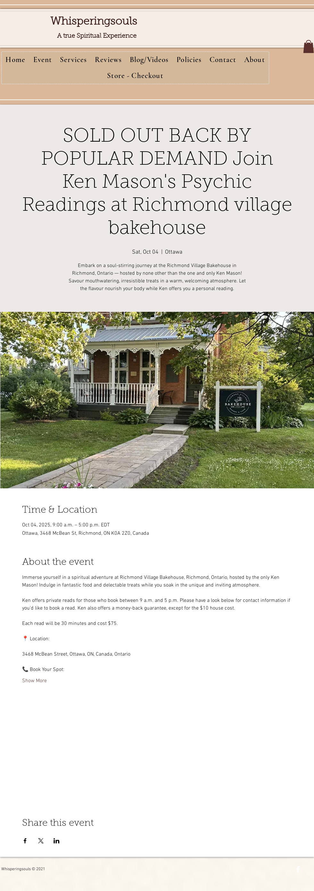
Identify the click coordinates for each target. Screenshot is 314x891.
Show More (34, 681)
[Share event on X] (41, 840)
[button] (308, 46)
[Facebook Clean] (298, 869)
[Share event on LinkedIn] (57, 840)
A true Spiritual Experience (96, 36)
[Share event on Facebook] (25, 840)
